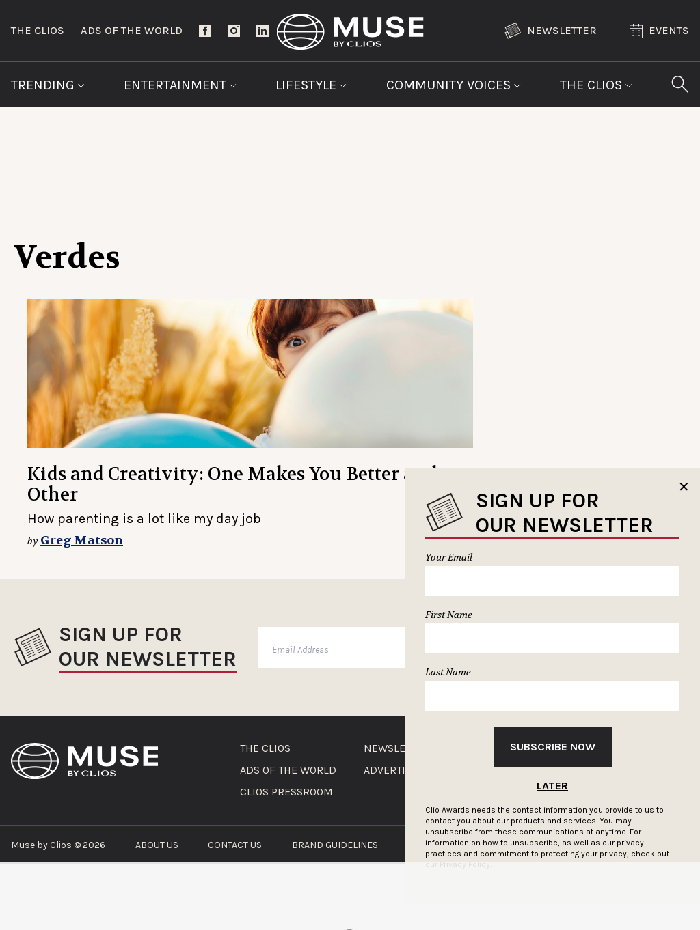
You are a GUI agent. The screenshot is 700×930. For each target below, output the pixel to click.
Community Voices (453, 85)
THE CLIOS (265, 748)
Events (659, 31)
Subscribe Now (552, 746)
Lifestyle (311, 85)
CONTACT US (235, 845)
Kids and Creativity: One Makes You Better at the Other (240, 484)
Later (552, 785)
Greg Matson (81, 540)
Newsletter (550, 31)
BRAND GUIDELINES (335, 845)
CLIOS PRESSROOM (286, 792)
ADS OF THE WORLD (288, 770)
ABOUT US (156, 845)
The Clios (37, 30)
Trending (48, 85)
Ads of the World (132, 30)
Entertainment (180, 85)
